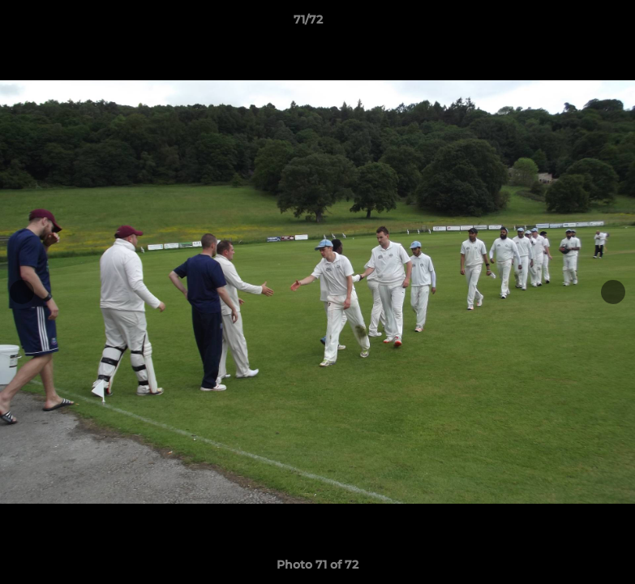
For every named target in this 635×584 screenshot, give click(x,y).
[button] (567, 23)
